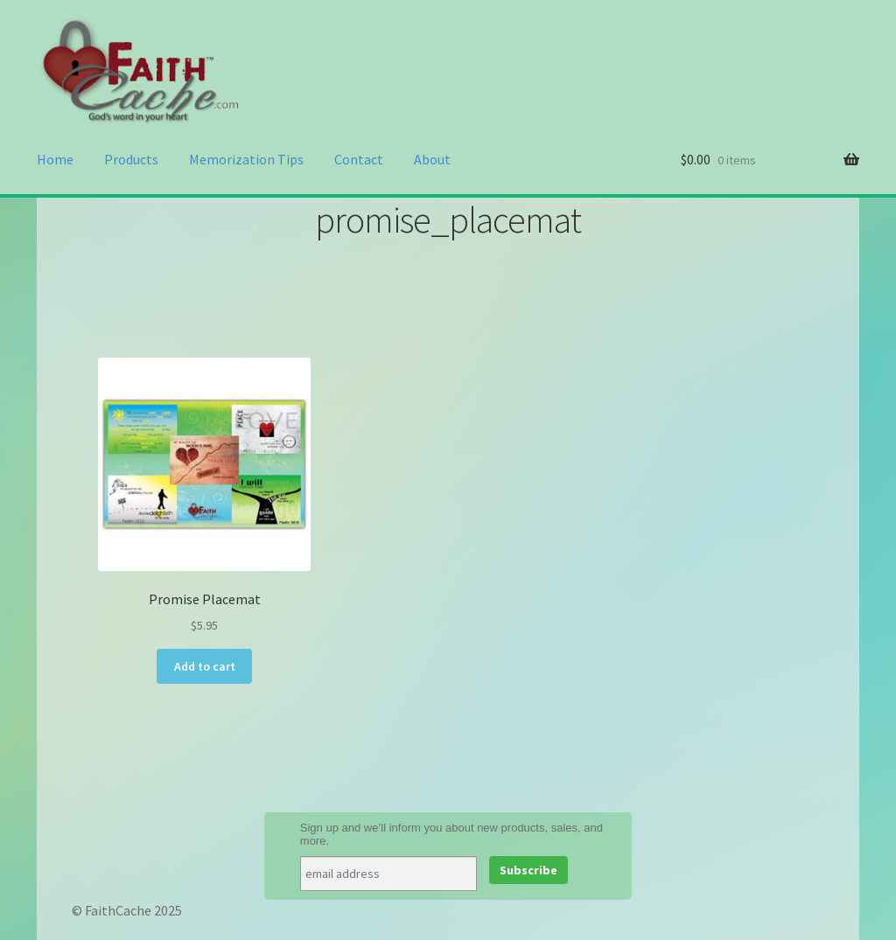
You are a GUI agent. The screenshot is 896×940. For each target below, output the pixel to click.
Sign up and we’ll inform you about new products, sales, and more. (451, 834)
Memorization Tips (246, 159)
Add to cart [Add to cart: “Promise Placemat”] (204, 666)
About (432, 159)
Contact (358, 159)
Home (55, 159)
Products (131, 159)
